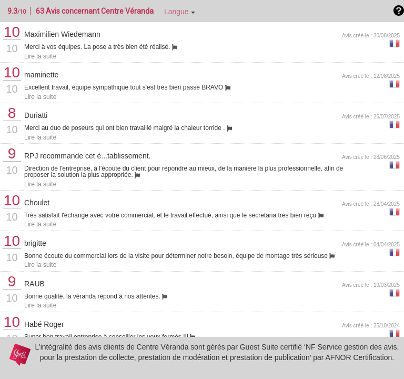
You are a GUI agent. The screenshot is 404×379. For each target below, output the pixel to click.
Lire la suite (40, 56)
